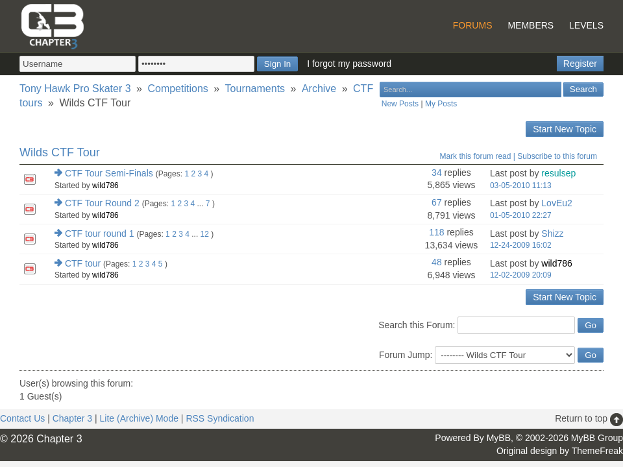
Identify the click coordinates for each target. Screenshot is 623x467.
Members (530, 25)
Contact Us (22, 418)
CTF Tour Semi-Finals (109, 173)
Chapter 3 (72, 418)
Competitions (177, 88)
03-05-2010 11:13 (521, 185)
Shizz (552, 233)
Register (580, 63)
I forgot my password (349, 63)
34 (437, 172)
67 (437, 202)
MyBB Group (597, 438)
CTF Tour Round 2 (102, 203)
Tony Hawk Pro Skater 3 (75, 88)
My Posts (441, 103)
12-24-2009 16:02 (521, 245)
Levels (586, 25)
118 (436, 232)
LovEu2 (556, 203)
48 (437, 262)
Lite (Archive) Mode (139, 418)
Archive (319, 88)
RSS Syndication (220, 418)
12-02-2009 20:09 (521, 275)
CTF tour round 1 (99, 233)
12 (205, 234)
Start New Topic (564, 129)
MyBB (499, 438)
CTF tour (83, 263)
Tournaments (255, 88)
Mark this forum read (475, 156)
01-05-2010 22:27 (521, 215)
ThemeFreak (597, 451)
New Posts (400, 103)
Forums (473, 25)
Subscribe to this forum (557, 156)
